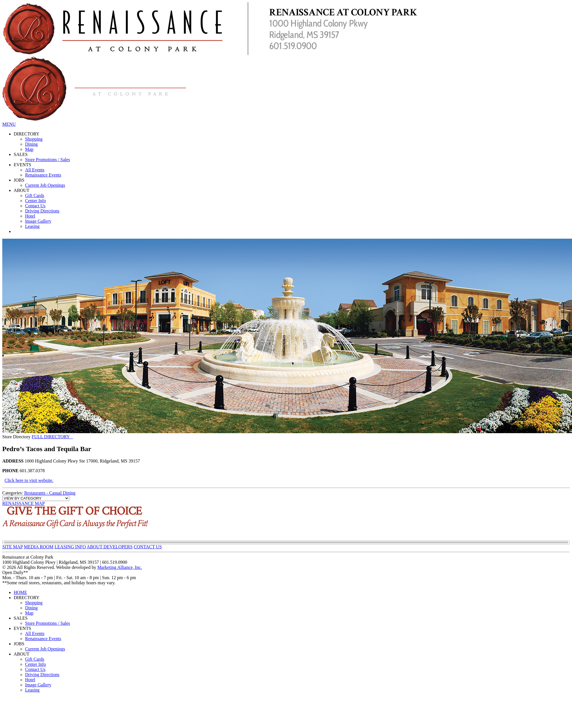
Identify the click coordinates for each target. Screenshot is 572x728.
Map (29, 149)
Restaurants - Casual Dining (49, 492)
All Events (34, 169)
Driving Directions (42, 210)
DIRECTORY (26, 133)
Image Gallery (38, 221)
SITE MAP (12, 546)
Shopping (33, 139)
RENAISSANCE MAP (23, 503)
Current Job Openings (45, 185)
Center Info (35, 200)
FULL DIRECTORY (52, 436)
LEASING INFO (70, 546)
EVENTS (22, 164)
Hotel (30, 216)
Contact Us (35, 205)
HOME (20, 592)
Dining (31, 144)
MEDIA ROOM (39, 546)
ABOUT (21, 190)
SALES (21, 154)
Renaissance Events (43, 175)
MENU (9, 124)
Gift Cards (34, 195)
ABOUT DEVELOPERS (109, 546)
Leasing (32, 226)
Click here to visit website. (29, 480)
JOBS (19, 180)
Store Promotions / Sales (47, 159)
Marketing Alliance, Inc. (119, 567)
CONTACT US (148, 546)
